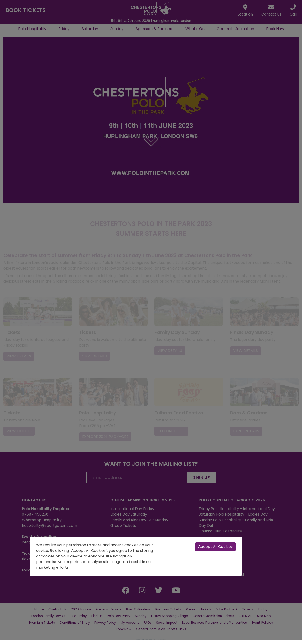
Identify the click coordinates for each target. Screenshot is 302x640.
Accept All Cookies (215, 546)
